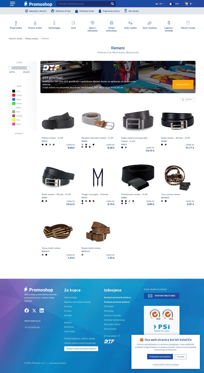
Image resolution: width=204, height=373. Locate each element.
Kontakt (68, 315)
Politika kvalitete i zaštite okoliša (79, 338)
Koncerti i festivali (112, 315)
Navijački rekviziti (36, 10)
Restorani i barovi (112, 324)
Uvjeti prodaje (70, 297)
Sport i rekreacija (92, 26)
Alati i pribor (130, 25)
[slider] (10, 67)
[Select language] (189, 3)
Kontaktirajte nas (161, 296)
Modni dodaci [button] (32, 38)
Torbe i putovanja (111, 26)
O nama (67, 311)
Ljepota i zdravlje (168, 26)
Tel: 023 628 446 (32, 327)
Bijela (16, 107)
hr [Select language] (159, 3)
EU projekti (109, 306)
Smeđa (17, 115)
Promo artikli (35, 25)
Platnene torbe (84, 11)
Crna (16, 91)
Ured (73, 25)
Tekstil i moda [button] (16, 38)
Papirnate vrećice (109, 11)
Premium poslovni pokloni (117, 302)
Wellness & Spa (61, 10)
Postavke (180, 356)
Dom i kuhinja (149, 25)
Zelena (17, 103)
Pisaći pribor (16, 25)
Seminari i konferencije (114, 320)
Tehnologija (54, 25)
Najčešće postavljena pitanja (77, 302)
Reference (69, 327)
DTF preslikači (112, 339)
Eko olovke (131, 11)
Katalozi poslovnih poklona (117, 297)
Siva (16, 111)
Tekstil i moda (188, 25)
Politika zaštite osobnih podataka (80, 343)
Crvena (17, 95)
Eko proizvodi (110, 329)
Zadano (187, 99)
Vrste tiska (69, 331)
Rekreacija (109, 311)
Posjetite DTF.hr (183, 84)
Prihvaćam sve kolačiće (160, 356)
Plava (16, 99)
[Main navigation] (12, 3)
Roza (16, 124)
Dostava (68, 306)
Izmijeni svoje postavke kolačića (81, 348)
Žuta (16, 120)
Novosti (67, 322)
